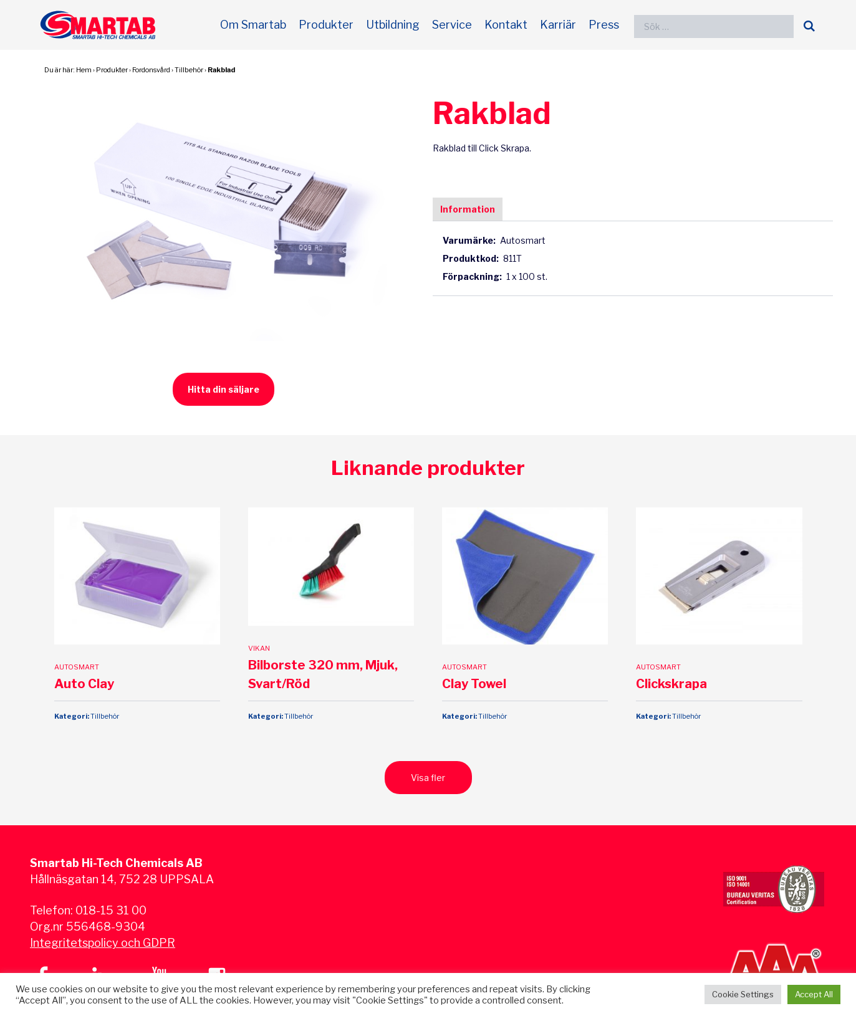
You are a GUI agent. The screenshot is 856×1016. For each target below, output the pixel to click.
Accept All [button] (814, 994)
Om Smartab (253, 24)
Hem (84, 69)
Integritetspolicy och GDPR (102, 942)
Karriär (558, 24)
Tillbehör (189, 69)
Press (604, 24)
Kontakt (505, 24)
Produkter (326, 24)
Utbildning (393, 24)
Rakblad (221, 69)
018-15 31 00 (111, 910)
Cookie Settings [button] (743, 994)
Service (452, 24)
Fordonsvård (151, 69)
